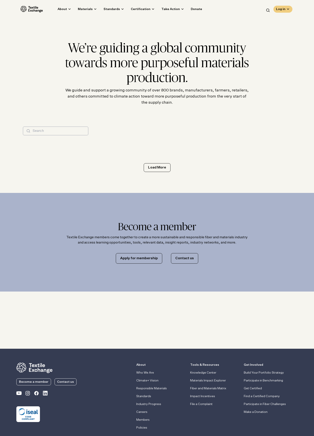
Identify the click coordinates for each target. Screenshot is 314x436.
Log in (280, 10)
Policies (141, 427)
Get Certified (253, 388)
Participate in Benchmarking (263, 380)
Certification (136, 10)
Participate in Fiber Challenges (265, 404)
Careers (141, 412)
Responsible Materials (151, 388)
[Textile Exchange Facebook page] (36, 394)
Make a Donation (256, 412)
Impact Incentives (202, 396)
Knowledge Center (203, 372)
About (58, 10)
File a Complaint (201, 404)
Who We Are (145, 372)
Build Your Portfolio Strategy (264, 372)
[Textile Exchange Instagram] (27, 394)
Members (143, 419)
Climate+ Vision (147, 380)
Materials (81, 10)
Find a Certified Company (262, 396)
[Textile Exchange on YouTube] (19, 394)
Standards (107, 10)
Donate (192, 10)
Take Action (166, 10)
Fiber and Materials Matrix (208, 388)
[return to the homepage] (34, 367)
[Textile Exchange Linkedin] (45, 394)
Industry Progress (148, 404)
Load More (157, 167)
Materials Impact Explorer (208, 380)
